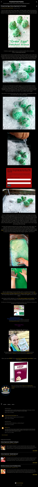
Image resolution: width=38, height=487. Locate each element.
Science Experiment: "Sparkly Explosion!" (9, 453)
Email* (8, 181)
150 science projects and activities (26, 298)
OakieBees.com (29, 353)
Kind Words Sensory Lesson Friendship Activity (11, 465)
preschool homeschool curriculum (24, 358)
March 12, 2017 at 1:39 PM (9, 432)
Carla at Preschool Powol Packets (10, 415)
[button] (36, 6)
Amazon (14, 353)
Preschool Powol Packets (16, 1)
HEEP (10, 358)
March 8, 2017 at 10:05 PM (9, 424)
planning (9, 404)
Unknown (6, 427)
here (2, 230)
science (13, 404)
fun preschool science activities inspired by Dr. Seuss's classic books (18, 292)
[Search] (36, 2)
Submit (9, 185)
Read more (35, 450)
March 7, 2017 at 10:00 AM (9, 418)
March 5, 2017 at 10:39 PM (9, 412)
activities (4, 404)
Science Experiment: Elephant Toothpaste (9, 442)
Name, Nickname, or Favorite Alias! (13, 177)
